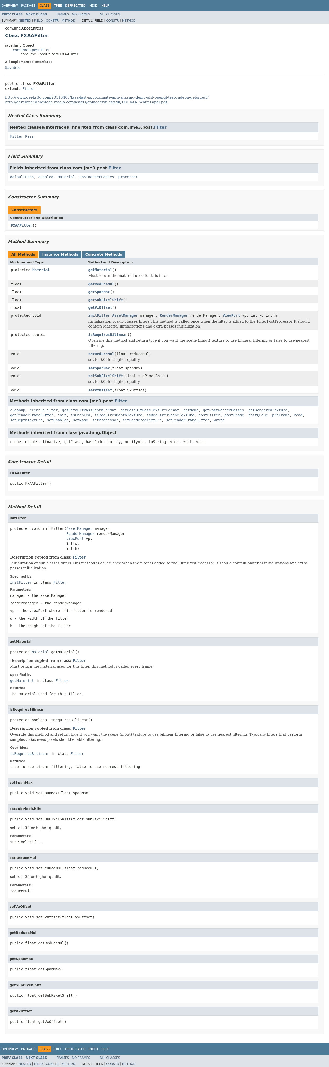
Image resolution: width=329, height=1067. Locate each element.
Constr (52, 20)
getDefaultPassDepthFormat (89, 410)
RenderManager (174, 315)
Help (105, 5)
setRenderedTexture (142, 420)
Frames (63, 14)
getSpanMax (99, 292)
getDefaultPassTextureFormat (150, 410)
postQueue (258, 415)
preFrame (280, 415)
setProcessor (105, 420)
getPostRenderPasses (223, 410)
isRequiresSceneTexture (170, 415)
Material (41, 270)
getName (190, 410)
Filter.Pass (22, 136)
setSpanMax (99, 368)
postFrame (234, 415)
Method (68, 20)
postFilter (209, 415)
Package (28, 5)
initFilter (99, 315)
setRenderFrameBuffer (187, 420)
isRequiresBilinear (107, 335)
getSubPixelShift (105, 300)
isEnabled (80, 415)
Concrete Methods (103, 254)
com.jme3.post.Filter (31, 50)
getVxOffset (100, 307)
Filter (28, 88)
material (66, 177)
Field (38, 20)
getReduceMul (101, 284)
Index (93, 5)
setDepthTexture (26, 420)
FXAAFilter (21, 225)
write (219, 420)
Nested (25, 20)
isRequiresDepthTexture (118, 415)
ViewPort (231, 315)
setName (80, 420)
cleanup (17, 410)
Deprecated (75, 5)
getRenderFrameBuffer (31, 415)
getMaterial (100, 270)
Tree (58, 5)
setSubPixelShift (105, 376)
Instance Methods (60, 254)
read (298, 415)
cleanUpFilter (44, 410)
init (62, 415)
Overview (10, 5)
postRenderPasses (96, 177)
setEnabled (57, 420)
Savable (12, 67)
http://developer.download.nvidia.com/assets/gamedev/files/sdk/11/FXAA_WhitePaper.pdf (86, 102)
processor (128, 177)
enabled (45, 177)
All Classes (110, 14)
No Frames (81, 14)
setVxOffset (100, 390)
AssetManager (125, 315)
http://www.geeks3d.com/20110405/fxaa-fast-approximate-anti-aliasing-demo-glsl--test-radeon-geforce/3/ (107, 97)
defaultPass (22, 177)
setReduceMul (101, 354)
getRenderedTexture (267, 410)
